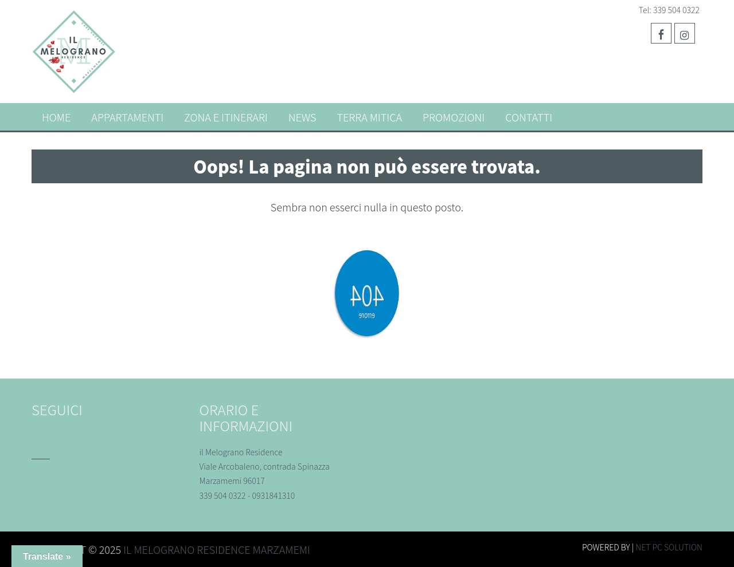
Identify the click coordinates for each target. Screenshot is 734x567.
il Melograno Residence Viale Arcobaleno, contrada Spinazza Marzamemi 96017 (265, 466)
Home (56, 116)
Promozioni (454, 116)
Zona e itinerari (226, 116)
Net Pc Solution (668, 547)
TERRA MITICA (369, 116)
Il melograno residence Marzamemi (216, 549)
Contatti (528, 116)
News (302, 116)
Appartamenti (127, 116)
